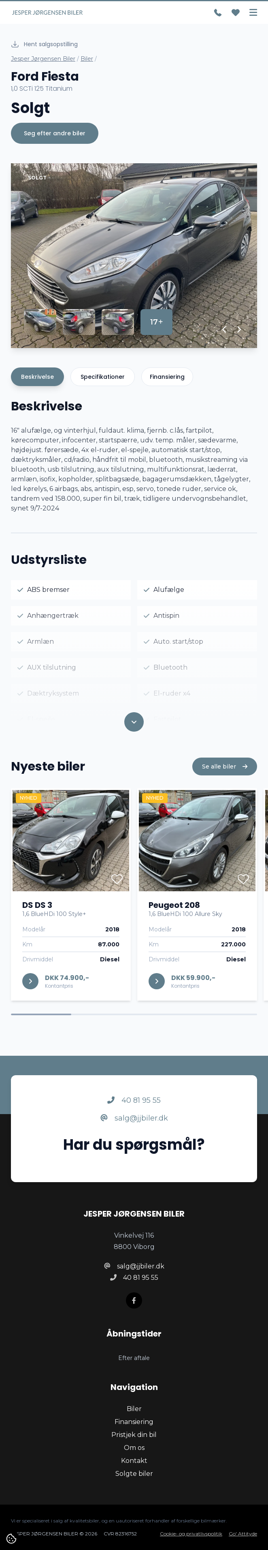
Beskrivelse (37, 377)
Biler (87, 58)
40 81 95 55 (134, 1112)
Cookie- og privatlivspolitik (191, 1534)
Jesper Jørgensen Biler (43, 58)
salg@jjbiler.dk (134, 1129)
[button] (224, 329)
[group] (134, 255)
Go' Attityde (243, 1534)
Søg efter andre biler (54, 133)
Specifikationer (103, 377)
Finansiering (167, 377)
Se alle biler (224, 778)
